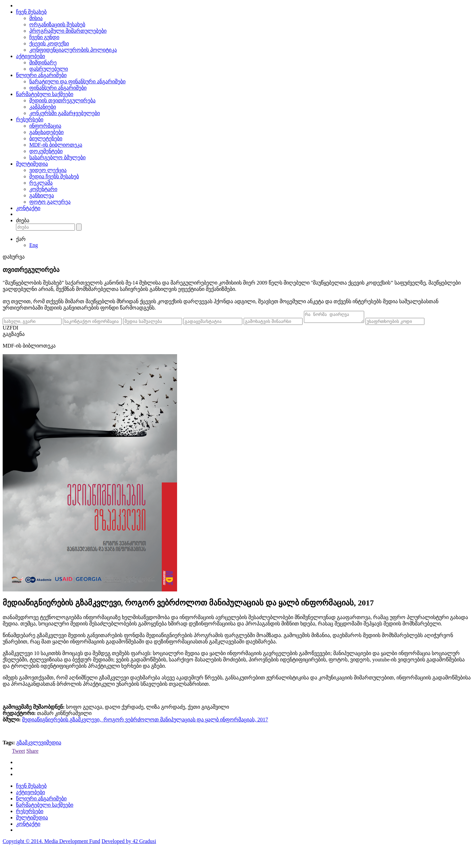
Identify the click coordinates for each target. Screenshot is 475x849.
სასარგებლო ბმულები (57, 157)
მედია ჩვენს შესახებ (54, 176)
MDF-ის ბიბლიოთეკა (55, 145)
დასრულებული (48, 69)
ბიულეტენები (45, 138)
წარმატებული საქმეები (44, 94)
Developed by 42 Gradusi (129, 843)
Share (32, 753)
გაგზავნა (14, 336)
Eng (33, 245)
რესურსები (29, 119)
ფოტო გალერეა (50, 202)
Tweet (18, 753)
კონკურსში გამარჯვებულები (64, 113)
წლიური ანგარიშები (41, 75)
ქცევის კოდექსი (49, 43)
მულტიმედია (32, 164)
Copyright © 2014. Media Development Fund (51, 843)
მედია (53, 744)
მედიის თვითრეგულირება (62, 100)
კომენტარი (43, 189)
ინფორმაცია (45, 126)
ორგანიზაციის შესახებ (57, 24)
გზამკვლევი (31, 744)
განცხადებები (46, 132)
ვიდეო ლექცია (48, 170)
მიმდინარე (43, 62)
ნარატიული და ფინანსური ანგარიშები (77, 81)
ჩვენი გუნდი (44, 37)
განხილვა (41, 195)
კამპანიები (42, 107)
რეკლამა (41, 183)
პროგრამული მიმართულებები (68, 31)
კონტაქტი (28, 208)
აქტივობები (30, 56)
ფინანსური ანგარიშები (58, 88)
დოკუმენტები (46, 151)
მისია (36, 18)
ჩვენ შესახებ (31, 12)
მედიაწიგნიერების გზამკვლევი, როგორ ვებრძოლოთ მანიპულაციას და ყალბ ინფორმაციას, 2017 (145, 721)
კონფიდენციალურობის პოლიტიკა (73, 50)
